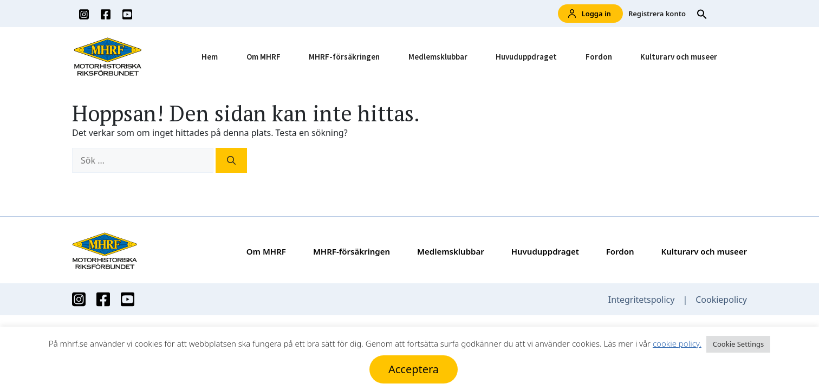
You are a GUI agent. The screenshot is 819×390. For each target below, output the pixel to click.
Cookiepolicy (721, 300)
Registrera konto (657, 13)
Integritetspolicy (641, 300)
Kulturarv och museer (678, 56)
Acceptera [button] (413, 369)
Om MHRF (263, 56)
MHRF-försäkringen (344, 56)
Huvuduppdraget (526, 56)
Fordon (599, 56)
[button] (702, 13)
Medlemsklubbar (437, 56)
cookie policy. (677, 343)
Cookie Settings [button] (738, 344)
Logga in (589, 14)
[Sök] (231, 160)
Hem (210, 56)
